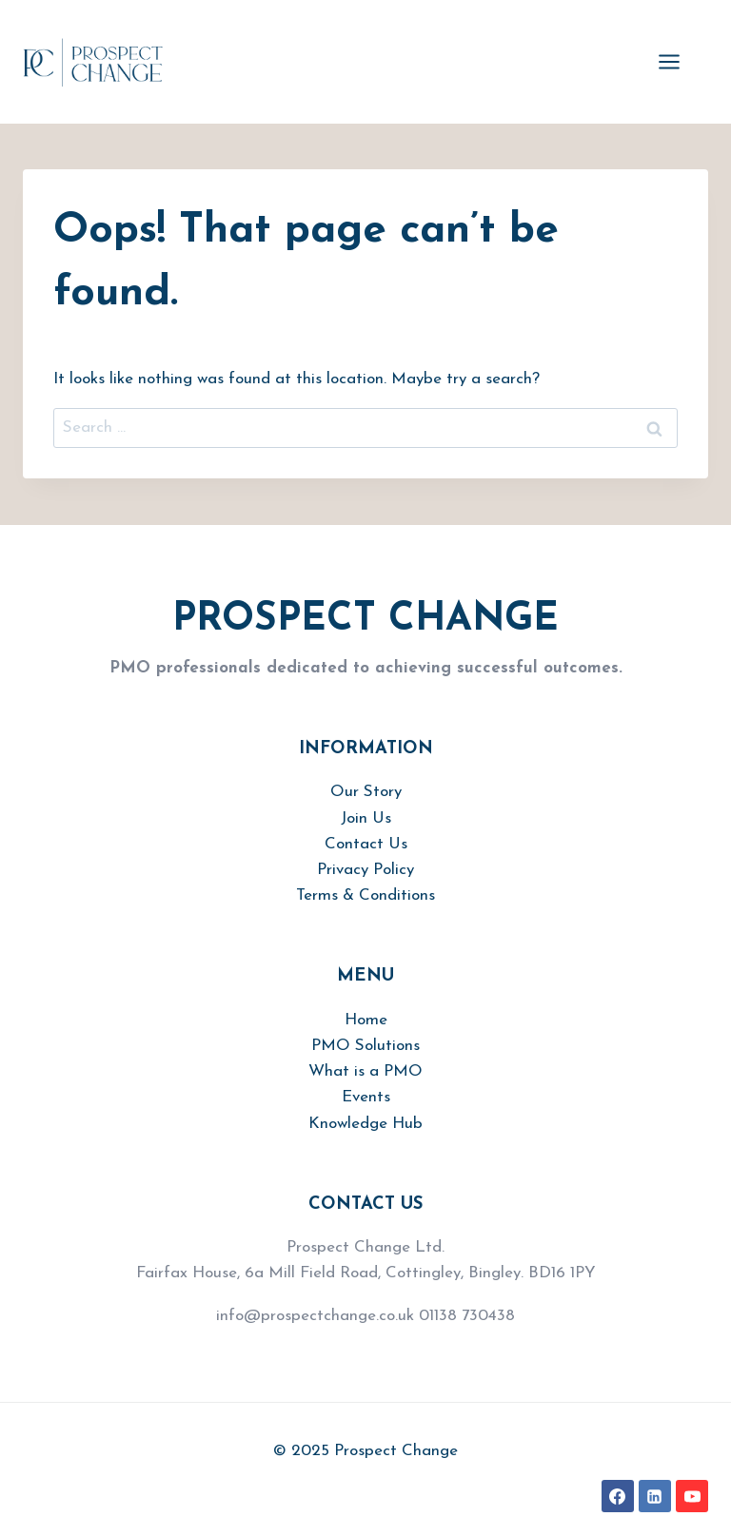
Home (366, 1020)
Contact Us (366, 844)
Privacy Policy (365, 870)
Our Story (366, 792)
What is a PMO (365, 1071)
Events (366, 1097)
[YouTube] (692, 1496)
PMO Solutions (365, 1046)
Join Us (366, 818)
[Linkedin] (655, 1496)
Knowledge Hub (365, 1124)
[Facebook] (618, 1496)
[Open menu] (678, 61)
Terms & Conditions (365, 895)
